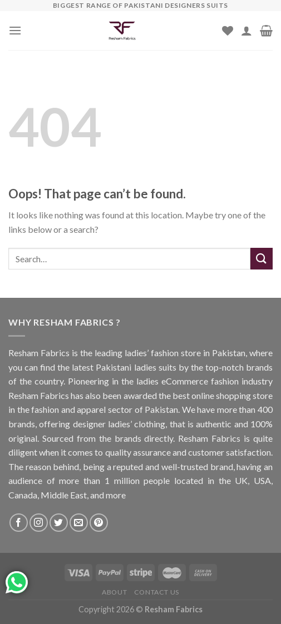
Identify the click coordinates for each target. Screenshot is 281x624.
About (114, 592)
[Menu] (15, 30)
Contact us (156, 592)
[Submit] (261, 258)
